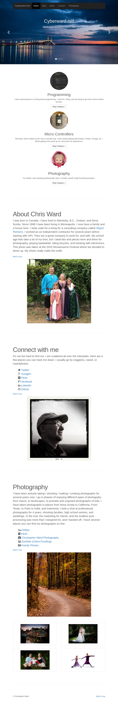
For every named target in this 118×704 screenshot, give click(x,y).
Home (36, 6)
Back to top (17, 256)
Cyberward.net (22, 5)
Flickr (24, 377)
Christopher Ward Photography (40, 537)
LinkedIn (26, 385)
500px (25, 529)
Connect (61, 6)
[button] (9, 32)
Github (25, 389)
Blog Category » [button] (59, 107)
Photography (74, 6)
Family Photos (29, 545)
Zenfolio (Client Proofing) (36, 541)
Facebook (26, 381)
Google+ (26, 373)
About (52, 6)
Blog (44, 6)
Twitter (25, 370)
